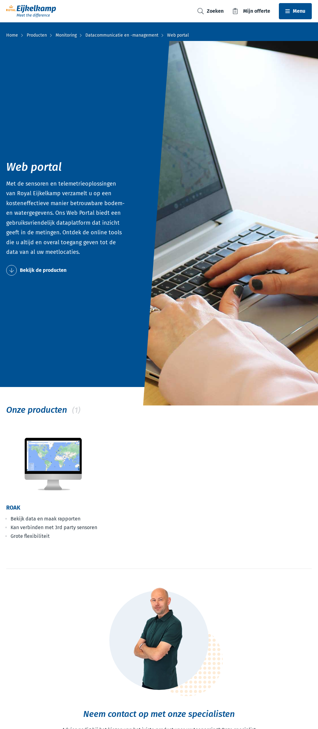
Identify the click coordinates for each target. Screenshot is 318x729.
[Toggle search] (210, 11)
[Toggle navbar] (295, 11)
